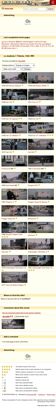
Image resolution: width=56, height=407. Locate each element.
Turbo (20, 234)
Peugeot (31, 185)
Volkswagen (32, 252)
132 (10, 152)
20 (35, 219)
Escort (7, 169)
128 (36, 119)
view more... (12, 48)
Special (15, 119)
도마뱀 (11, 46)
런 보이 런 (43, 46)
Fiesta (38, 169)
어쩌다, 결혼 (34, 46)
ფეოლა (4, 42)
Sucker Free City (35, 44)
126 (10, 102)
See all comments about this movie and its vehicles (21, 313)
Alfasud (18, 86)
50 (40, 202)
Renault (31, 219)
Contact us (41, 394)
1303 (39, 252)
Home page (8, 8)
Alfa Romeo (10, 86)
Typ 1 (44, 252)
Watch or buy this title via (15, 299)
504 (36, 185)
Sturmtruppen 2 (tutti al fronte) (34, 42)
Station (15, 285)
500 (32, 152)
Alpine (15, 234)
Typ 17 (22, 268)
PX (14, 219)
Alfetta (44, 86)
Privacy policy (51, 394)
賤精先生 (19, 42)
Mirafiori (15, 135)
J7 (13, 202)
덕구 (49, 46)
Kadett (12, 185)
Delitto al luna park (22, 46)
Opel (7, 185)
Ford (3, 169)
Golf (16, 268)
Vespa (36, 202)
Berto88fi (21, 61)
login (12, 342)
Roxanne (12, 42)
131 (10, 135)
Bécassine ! (5, 44)
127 (36, 102)
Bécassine (15, 44)
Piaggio (31, 202)
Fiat (7, 102)
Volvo (8, 285)
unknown (31, 235)
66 (11, 285)
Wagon (21, 285)
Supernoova (23, 44)
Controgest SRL (31, 394)
